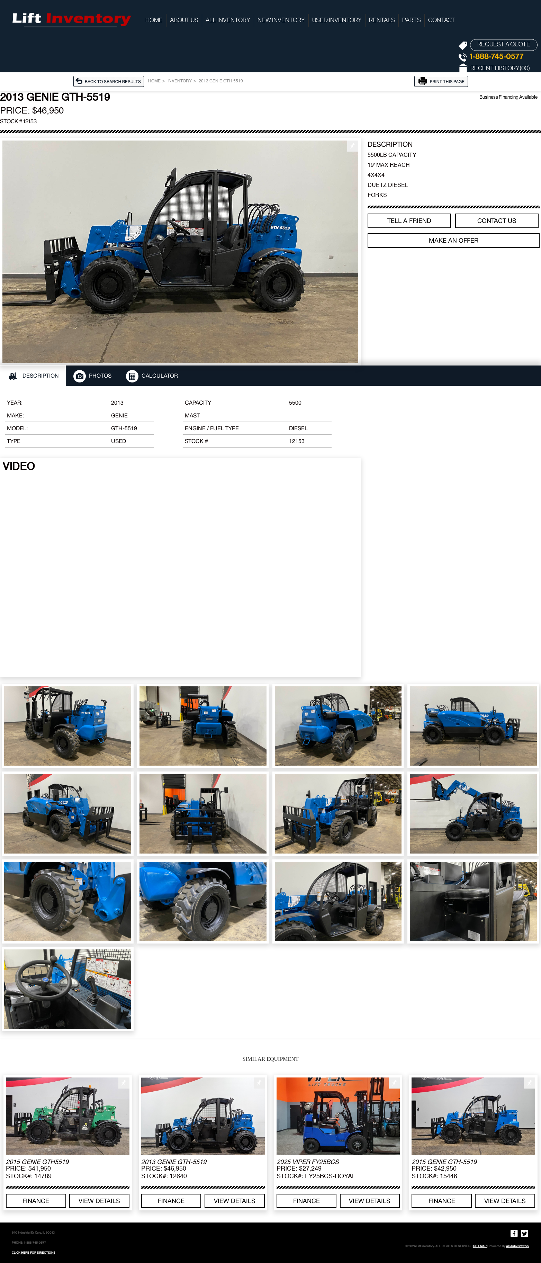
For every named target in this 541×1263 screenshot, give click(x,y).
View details (99, 1201)
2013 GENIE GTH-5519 (221, 81)
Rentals (382, 20)
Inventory (180, 81)
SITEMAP (480, 1246)
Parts (411, 20)
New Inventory (281, 20)
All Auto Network (517, 1246)
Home (154, 20)
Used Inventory (337, 20)
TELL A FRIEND (409, 220)
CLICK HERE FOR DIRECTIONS (33, 1252)
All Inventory (228, 20)
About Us (184, 20)
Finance (35, 1201)
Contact (441, 20)
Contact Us (496, 220)
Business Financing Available (508, 97)
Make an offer (453, 240)
